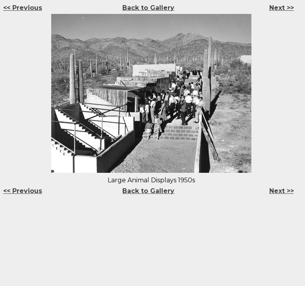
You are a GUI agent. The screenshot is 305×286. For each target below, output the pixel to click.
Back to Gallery (148, 8)
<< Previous (22, 8)
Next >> (281, 8)
